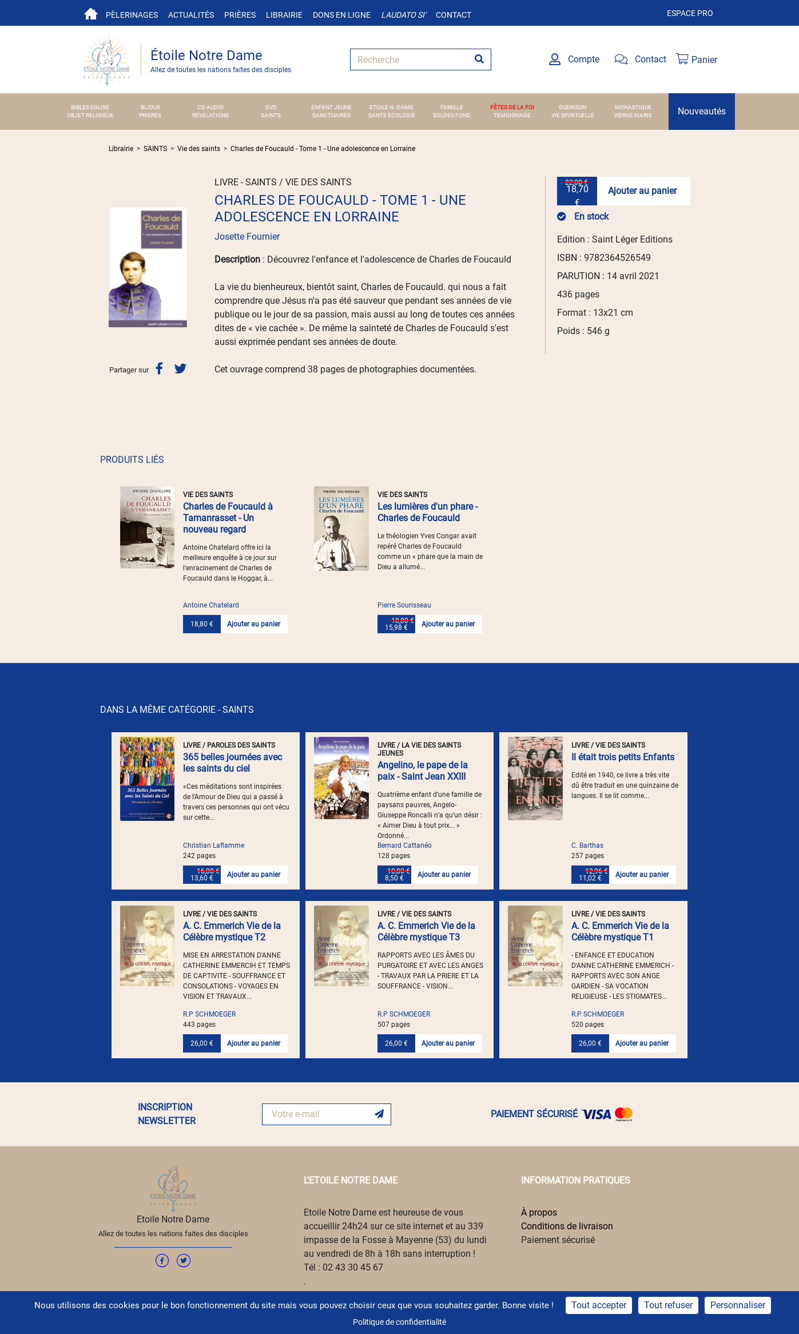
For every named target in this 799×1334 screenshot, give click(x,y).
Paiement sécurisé (558, 1239)
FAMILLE (451, 107)
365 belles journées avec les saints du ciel (232, 763)
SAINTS (271, 115)
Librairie (284, 14)
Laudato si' (403, 14)
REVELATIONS (210, 115)
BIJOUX (150, 107)
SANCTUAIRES (331, 115)
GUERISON (572, 107)
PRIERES (150, 115)
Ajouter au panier (642, 190)
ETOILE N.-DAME (391, 107)
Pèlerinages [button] (132, 14)
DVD (271, 107)
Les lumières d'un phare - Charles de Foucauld (427, 512)
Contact (453, 14)
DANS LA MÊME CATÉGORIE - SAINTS (177, 709)
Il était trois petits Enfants (622, 757)
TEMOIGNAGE (512, 115)
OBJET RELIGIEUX (90, 115)
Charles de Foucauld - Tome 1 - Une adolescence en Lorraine (322, 149)
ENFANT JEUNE (331, 107)
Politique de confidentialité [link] (399, 1322)
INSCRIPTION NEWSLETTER (167, 1114)
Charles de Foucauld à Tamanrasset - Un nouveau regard (228, 518)
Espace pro (690, 13)
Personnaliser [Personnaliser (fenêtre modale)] (737, 1305)
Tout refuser (668, 1305)
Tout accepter (598, 1305)
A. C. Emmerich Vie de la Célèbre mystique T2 (232, 931)
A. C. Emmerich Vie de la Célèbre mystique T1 (620, 931)
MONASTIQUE (633, 107)
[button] (115, 267)
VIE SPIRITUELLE (572, 115)
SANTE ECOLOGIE (391, 115)
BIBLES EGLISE (90, 107)
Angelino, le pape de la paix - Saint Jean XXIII (422, 771)
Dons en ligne (342, 14)
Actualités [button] (191, 14)
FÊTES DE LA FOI (512, 107)
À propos (539, 1212)
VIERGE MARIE (633, 115)
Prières (240, 14)
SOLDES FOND (452, 115)
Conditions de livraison (567, 1226)
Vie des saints (198, 149)
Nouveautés (702, 111)
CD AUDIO (210, 107)
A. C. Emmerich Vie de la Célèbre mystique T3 (426, 931)
